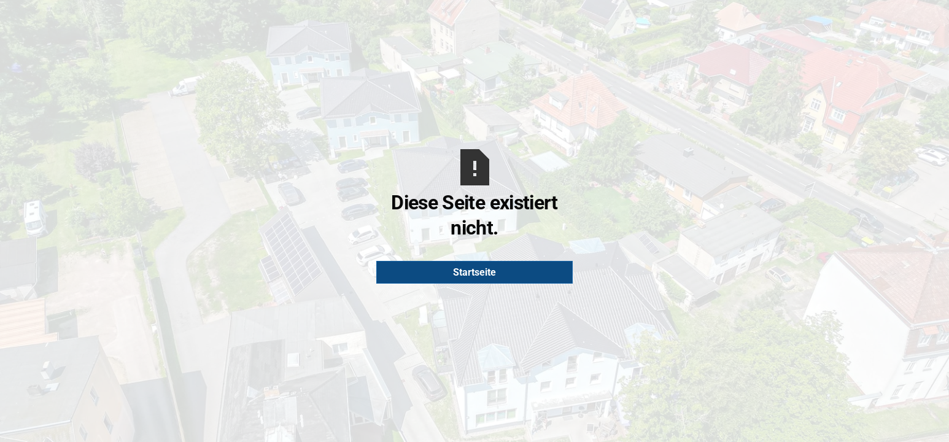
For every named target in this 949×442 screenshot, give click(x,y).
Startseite (474, 272)
